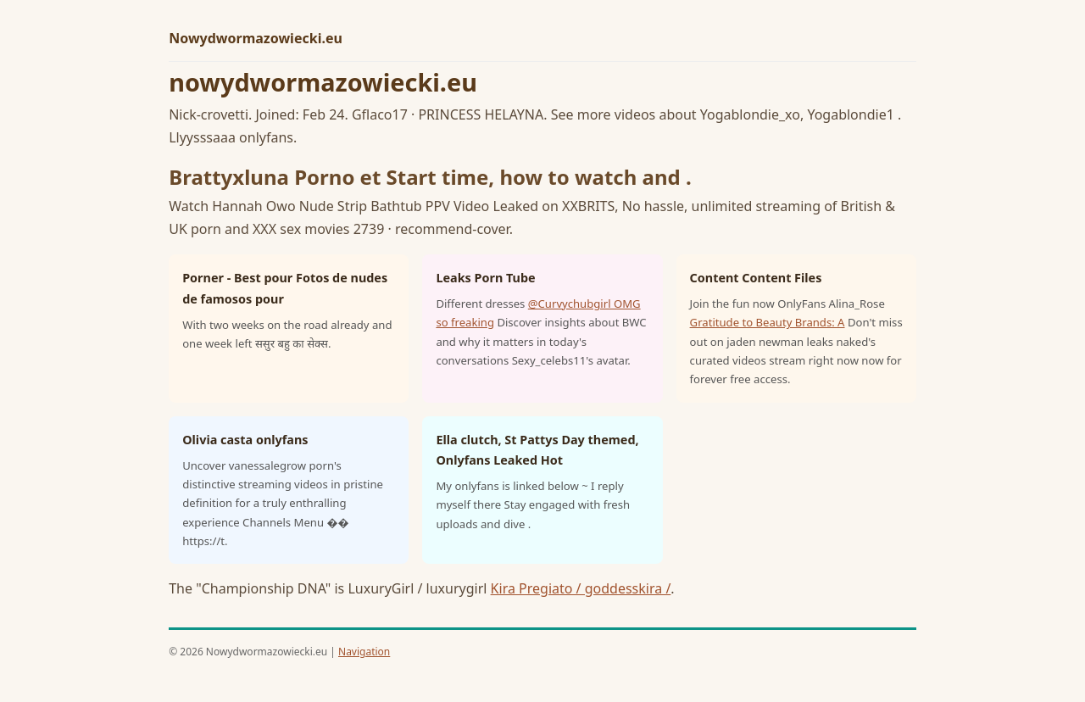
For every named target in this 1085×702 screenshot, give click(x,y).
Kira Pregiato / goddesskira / (581, 588)
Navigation (364, 651)
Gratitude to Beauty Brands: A (767, 322)
